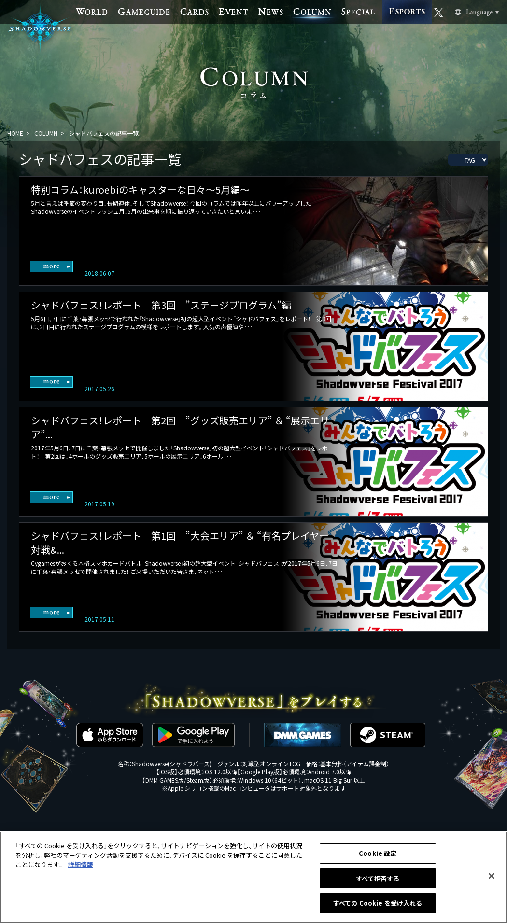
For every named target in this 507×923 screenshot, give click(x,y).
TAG (470, 160)
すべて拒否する (377, 878)
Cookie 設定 (377, 853)
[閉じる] (491, 876)
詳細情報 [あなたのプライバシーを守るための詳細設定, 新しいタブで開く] (80, 864)
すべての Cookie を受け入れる (377, 903)
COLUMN (45, 133)
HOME (15, 133)
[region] (253, 877)
